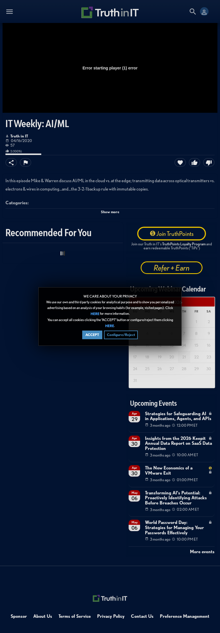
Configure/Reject (121, 335)
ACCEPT (92, 335)
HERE (95, 314)
